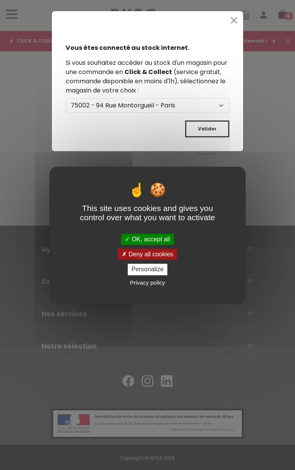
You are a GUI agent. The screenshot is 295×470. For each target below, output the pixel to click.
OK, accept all (147, 239)
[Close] (234, 20)
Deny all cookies (147, 254)
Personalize (147, 269)
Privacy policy (147, 282)
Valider (207, 128)
